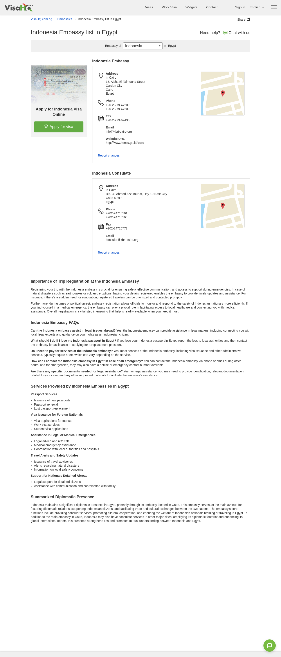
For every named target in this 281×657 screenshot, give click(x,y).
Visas (149, 7)
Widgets (191, 7)
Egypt (169, 45)
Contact (212, 7)
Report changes (109, 155)
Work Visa (169, 7)
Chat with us (236, 33)
